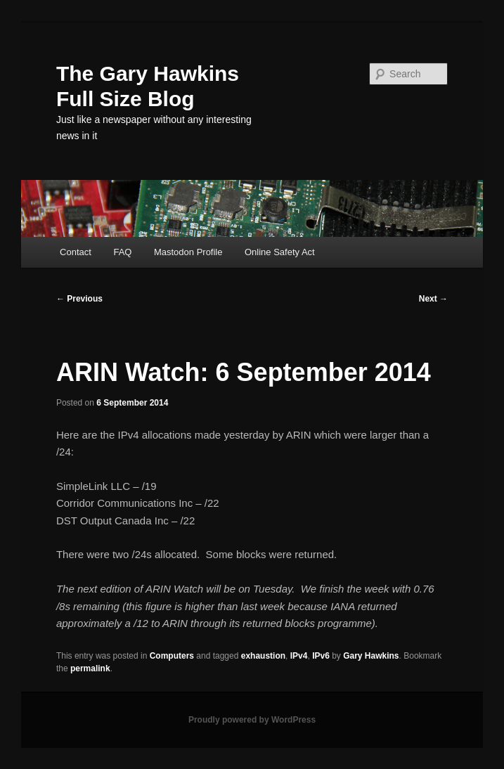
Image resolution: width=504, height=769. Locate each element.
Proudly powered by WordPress (252, 720)
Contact (75, 252)
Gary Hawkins (371, 656)
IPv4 (299, 656)
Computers (172, 656)
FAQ (122, 252)
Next (433, 299)
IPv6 (321, 656)
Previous (79, 299)
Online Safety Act (280, 252)
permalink (90, 668)
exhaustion (263, 656)
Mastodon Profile (188, 252)
